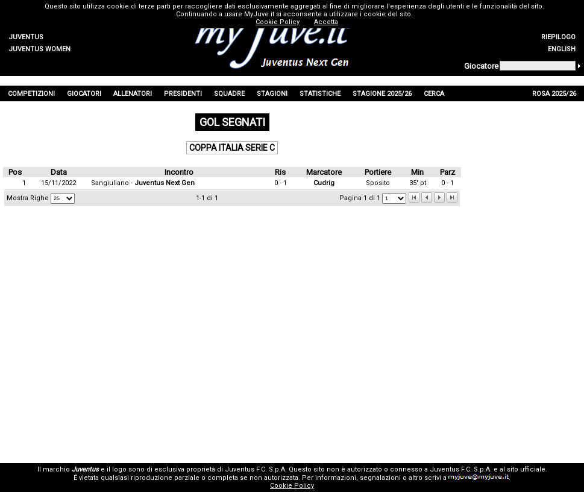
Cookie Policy (292, 486)
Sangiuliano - (143, 183)
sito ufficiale (526, 469)
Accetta (326, 22)
